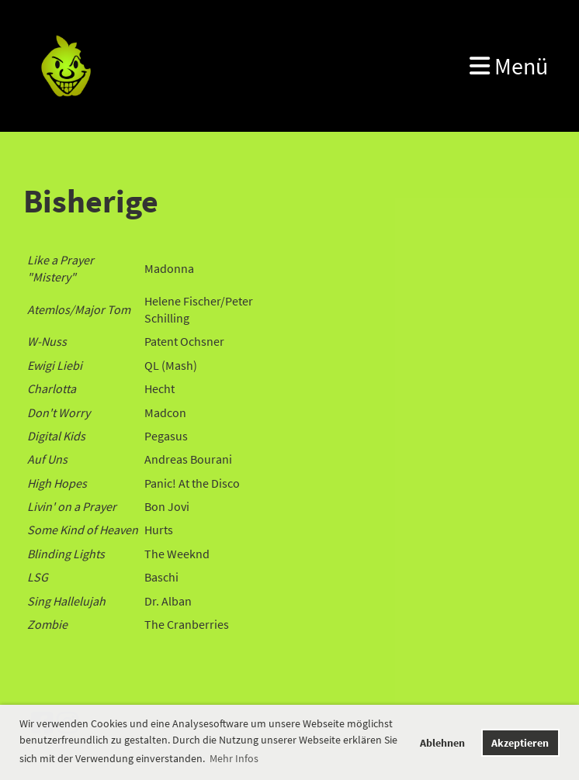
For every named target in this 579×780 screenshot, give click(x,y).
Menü (509, 66)
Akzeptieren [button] (520, 743)
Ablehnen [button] (442, 743)
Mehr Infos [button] (234, 758)
